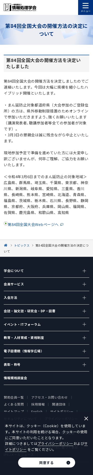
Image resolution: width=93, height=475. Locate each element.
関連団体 (58, 404)
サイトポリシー (62, 411)
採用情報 (38, 404)
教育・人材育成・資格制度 (24, 337)
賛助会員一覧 (14, 397)
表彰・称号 (12, 364)
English (37, 411)
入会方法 (10, 297)
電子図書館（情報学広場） (24, 351)
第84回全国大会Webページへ (33, 224)
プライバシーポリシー (55, 443)
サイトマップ (14, 411)
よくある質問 (14, 404)
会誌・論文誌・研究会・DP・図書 (29, 311)
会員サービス (14, 284)
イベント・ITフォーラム (22, 324)
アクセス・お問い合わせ (49, 397)
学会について (14, 270)
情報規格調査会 (15, 377)
